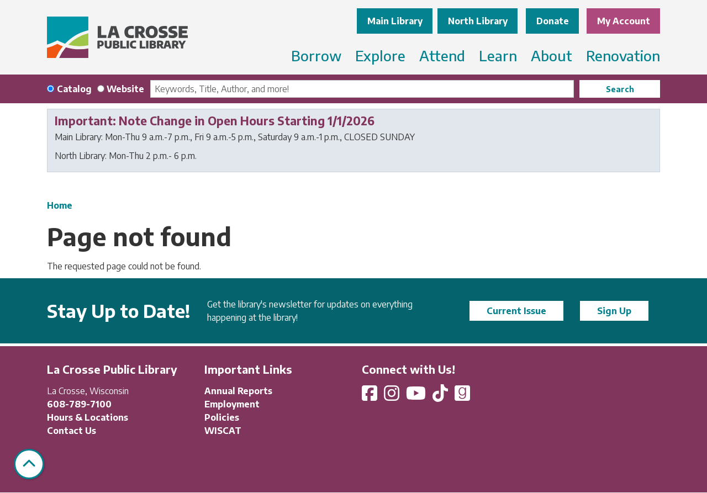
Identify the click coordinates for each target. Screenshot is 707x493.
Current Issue (516, 310)
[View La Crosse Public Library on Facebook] (370, 396)
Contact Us (71, 430)
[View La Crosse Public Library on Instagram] (393, 396)
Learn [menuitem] (498, 55)
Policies (221, 417)
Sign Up (614, 310)
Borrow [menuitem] (316, 55)
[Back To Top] (29, 464)
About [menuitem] (551, 55)
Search (620, 89)
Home (59, 205)
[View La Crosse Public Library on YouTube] (417, 396)
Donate (552, 20)
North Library (478, 20)
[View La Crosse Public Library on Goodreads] (462, 396)
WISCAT (222, 430)
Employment (232, 404)
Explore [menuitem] (380, 55)
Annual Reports (238, 390)
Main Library (395, 20)
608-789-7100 (79, 404)
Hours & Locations (87, 417)
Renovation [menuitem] (623, 55)
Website (125, 88)
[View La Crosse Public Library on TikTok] (441, 396)
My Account (623, 20)
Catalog (74, 88)
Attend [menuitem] (442, 55)
